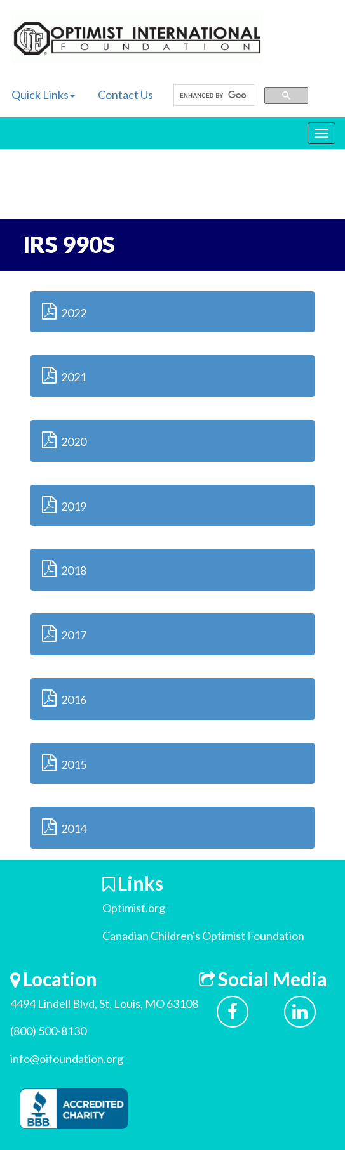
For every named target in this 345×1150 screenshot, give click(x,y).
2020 (64, 439)
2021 (64, 375)
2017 (64, 633)
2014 (64, 826)
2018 (64, 568)
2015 (64, 762)
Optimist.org (133, 908)
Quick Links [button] (43, 94)
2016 (64, 698)
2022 (64, 311)
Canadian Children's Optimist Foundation (203, 936)
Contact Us (125, 94)
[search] (213, 95)
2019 (64, 504)
